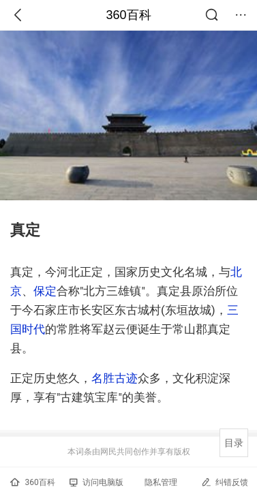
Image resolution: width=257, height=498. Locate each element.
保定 (45, 291)
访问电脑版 (96, 482)
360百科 (128, 15)
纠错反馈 (224, 482)
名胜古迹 (114, 378)
